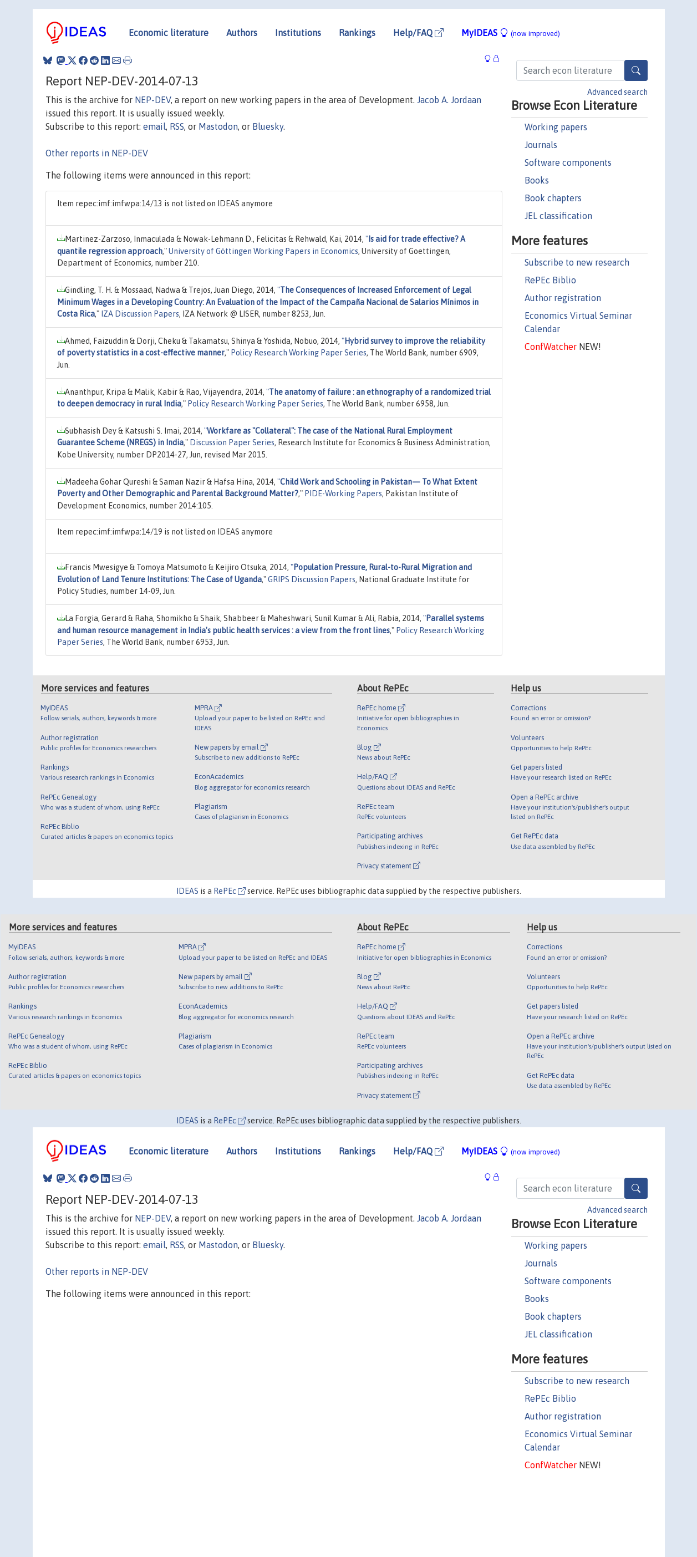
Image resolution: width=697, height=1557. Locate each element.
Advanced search (617, 92)
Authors (241, 33)
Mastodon (218, 126)
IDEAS (187, 891)
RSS (177, 126)
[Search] (636, 70)
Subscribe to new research (577, 262)
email (154, 126)
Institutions (298, 33)
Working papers (556, 127)
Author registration (563, 298)
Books (537, 180)
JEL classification (558, 216)
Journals (541, 145)
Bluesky (267, 126)
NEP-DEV (153, 100)
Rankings (357, 33)
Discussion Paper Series (232, 442)
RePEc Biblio (550, 280)
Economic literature (168, 33)
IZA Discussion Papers (140, 313)
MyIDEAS (510, 33)
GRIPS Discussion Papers (311, 579)
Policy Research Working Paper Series (299, 352)
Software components (568, 162)
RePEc (229, 891)
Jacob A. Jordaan (449, 100)
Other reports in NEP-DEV (96, 153)
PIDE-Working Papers (343, 493)
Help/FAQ (418, 33)
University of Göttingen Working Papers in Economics (263, 251)
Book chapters (553, 198)
